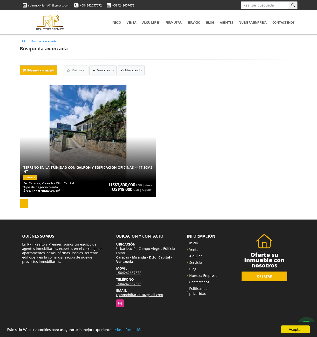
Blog (210, 22)
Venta (131, 22)
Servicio (194, 22)
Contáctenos (283, 22)
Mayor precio (131, 70)
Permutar (173, 22)
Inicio (116, 22)
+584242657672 (91, 5)
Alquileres (151, 22)
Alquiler (195, 256)
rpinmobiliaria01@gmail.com (48, 5)
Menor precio (103, 70)
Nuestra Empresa (253, 22)
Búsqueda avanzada (43, 41)
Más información (128, 329)
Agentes (226, 22)
